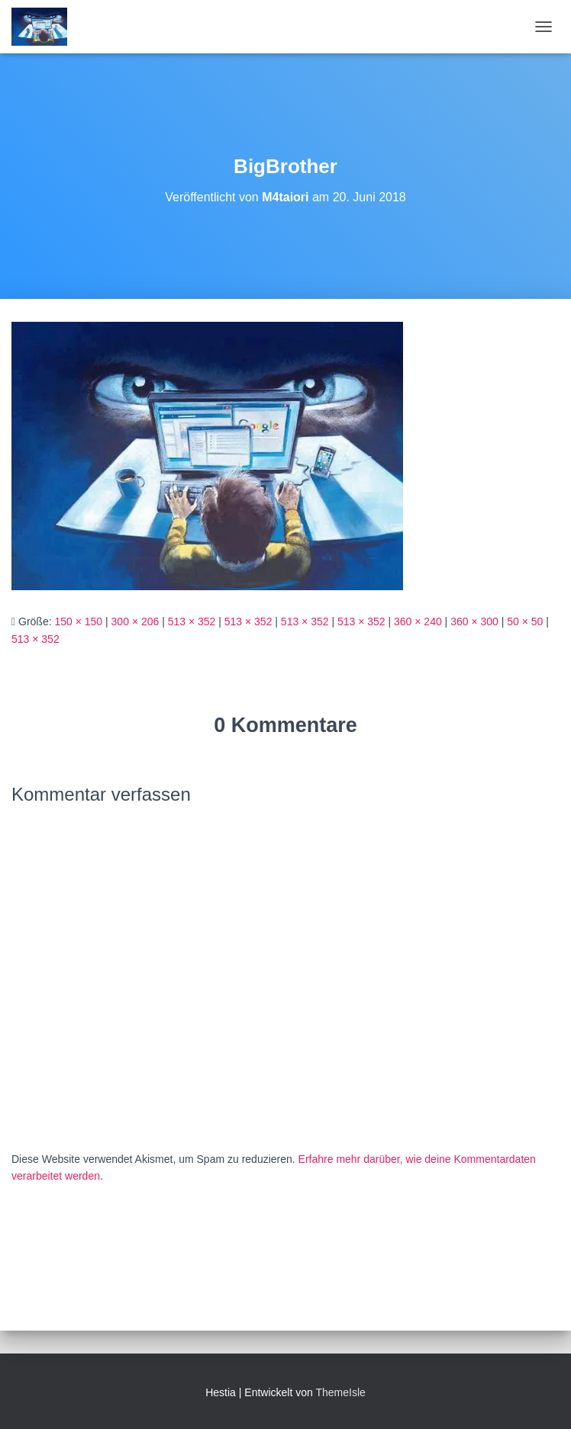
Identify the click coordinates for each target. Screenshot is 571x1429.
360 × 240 (418, 621)
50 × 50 (525, 621)
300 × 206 (135, 621)
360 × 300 (474, 621)
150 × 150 (78, 621)
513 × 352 (192, 621)
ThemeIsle (340, 1392)
